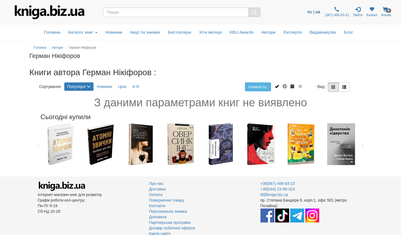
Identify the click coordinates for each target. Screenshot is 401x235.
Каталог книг (82, 32)
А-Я (135, 86)
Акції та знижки (145, 32)
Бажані (371, 12)
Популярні (78, 86)
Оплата (156, 194)
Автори (268, 32)
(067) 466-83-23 (336, 12)
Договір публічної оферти (172, 228)
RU (309, 12)
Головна (52, 32)
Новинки (113, 32)
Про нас (156, 183)
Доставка (157, 189)
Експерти (293, 32)
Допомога (158, 217)
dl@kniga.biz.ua (274, 194)
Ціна (122, 86)
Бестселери (179, 32)
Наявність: (258, 87)
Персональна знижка (168, 211)
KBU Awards (242, 32)
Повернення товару (166, 200)
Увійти (358, 12)
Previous (38, 144)
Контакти (157, 206)
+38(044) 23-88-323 (277, 189)
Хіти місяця (210, 32)
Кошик (386, 12)
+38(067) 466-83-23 (277, 183)
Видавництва (323, 32)
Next (362, 144)
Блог (348, 32)
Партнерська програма (170, 222)
